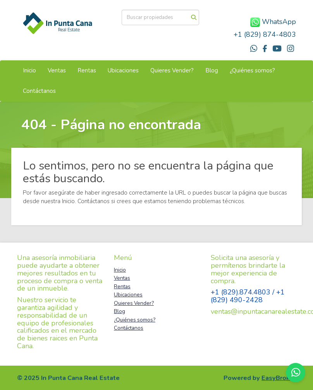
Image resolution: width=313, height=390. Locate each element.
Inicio (29, 70)
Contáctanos (39, 91)
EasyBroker (278, 377)
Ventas (57, 70)
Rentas (86, 70)
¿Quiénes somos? (252, 70)
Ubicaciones (123, 70)
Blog (211, 70)
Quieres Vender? (172, 70)
